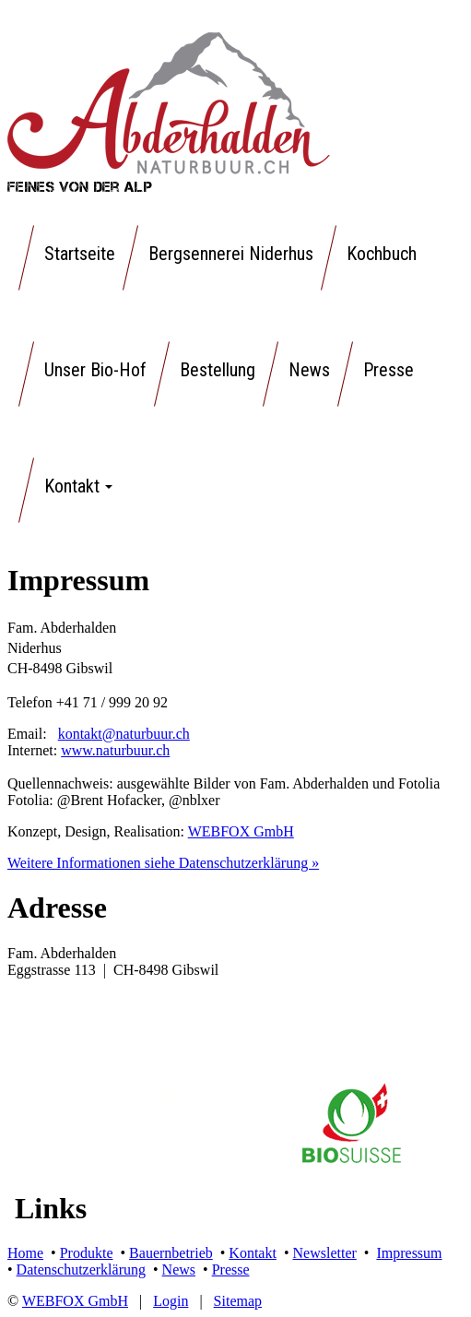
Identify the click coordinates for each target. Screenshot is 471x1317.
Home (25, 1253)
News (178, 1269)
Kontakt (253, 1253)
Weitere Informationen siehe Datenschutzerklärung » (163, 863)
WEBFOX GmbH (241, 831)
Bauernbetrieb (171, 1253)
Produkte (86, 1253)
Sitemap (238, 1301)
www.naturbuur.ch (115, 750)
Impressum (409, 1253)
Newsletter (325, 1253)
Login (170, 1301)
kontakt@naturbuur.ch (124, 734)
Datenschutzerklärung (81, 1269)
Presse (231, 1269)
